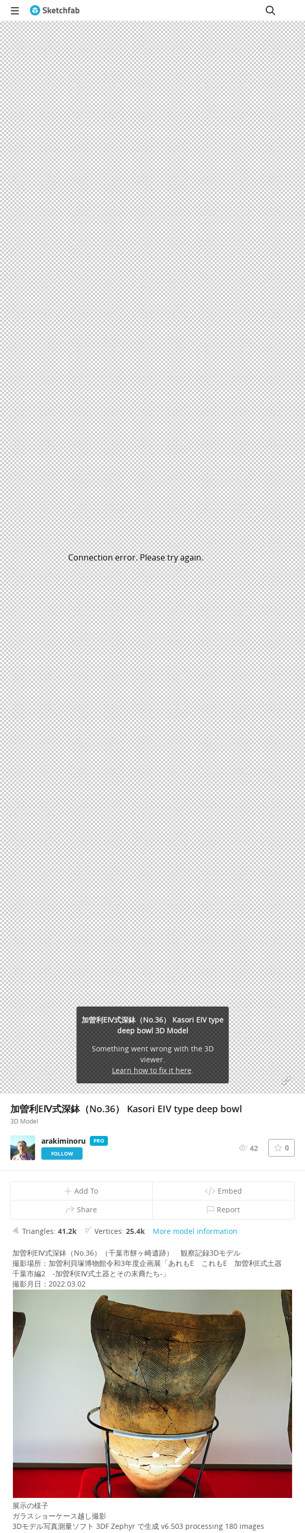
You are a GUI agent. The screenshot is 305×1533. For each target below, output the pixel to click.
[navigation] (15, 10)
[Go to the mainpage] (54, 10)
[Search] (270, 10)
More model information (195, 1231)
